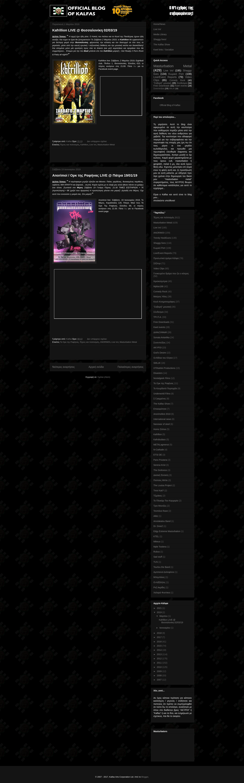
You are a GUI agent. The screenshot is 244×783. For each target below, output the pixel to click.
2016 (159, 641)
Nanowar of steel (161, 424)
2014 (159, 650)
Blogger (144, 777)
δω (135, 66)
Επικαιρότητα (159, 409)
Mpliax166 (158, 286)
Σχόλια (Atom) (104, 377)
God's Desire (159, 352)
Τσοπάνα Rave (160, 511)
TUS (155, 562)
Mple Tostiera (159, 546)
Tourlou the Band (161, 567)
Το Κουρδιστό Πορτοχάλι (165, 388)
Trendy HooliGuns (162, 238)
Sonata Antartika (161, 337)
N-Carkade (158, 449)
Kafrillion (84, 144)
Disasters (157, 373)
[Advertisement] (97, 155)
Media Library (160, 34)
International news (162, 419)
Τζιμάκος (157, 495)
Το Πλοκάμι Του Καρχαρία (165, 500)
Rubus (156, 551)
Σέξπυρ (157, 263)
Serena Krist (159, 465)
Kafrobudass (159, 439)
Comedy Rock (177, 80)
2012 (159, 658)
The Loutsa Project (162, 485)
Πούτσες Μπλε (160, 480)
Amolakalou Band (162, 521)
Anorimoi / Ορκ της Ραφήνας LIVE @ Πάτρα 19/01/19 (94, 175)
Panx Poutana (160, 460)
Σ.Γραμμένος (159, 398)
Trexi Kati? (158, 490)
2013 (159, 654)
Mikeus (156, 541)
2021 (159, 608)
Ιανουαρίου (165, 627)
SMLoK (172, 88)
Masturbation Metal (106, 144)
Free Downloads (161, 85)
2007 (159, 679)
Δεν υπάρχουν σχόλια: (97, 141)
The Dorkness (160, 470)
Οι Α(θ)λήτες (159, 582)
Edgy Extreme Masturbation (166, 531)
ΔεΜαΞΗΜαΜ (160, 332)
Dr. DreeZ (158, 526)
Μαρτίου (163, 616)
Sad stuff (157, 557)
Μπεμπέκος (159, 577)
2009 (159, 671)
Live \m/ (92, 144)
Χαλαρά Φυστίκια (161, 592)
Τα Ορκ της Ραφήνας (69, 342)
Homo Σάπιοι (159, 429)
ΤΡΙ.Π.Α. (157, 317)
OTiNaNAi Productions (164, 368)
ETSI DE (157, 454)
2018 (159, 633)
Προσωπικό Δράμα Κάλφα (166, 258)
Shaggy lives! (159, 39)
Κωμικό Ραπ (176, 73)
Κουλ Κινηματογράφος (164, 301)
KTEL (156, 536)
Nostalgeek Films (161, 378)
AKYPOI (157, 347)
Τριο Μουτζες (159, 506)
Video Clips (158, 268)
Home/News (159, 24)
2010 (159, 667)
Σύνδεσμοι (182, 83)
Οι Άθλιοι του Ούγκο (163, 358)
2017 (159, 637)
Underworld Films (161, 393)
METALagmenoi (161, 444)
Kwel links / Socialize (163, 49)
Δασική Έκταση (160, 475)
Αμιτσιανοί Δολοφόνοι (163, 572)
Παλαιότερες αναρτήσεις (130, 367)
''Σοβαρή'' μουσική (162, 83)
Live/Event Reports (165, 77)
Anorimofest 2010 (162, 414)
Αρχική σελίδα (96, 367)
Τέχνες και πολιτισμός (69, 144)
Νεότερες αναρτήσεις (63, 367)
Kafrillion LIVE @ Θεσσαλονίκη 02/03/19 (84, 30)
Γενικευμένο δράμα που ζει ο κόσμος (171, 273)
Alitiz (155, 516)
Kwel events (181, 85)
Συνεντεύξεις (158, 88)
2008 (159, 675)
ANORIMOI (105, 342)
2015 (159, 646)
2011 (159, 662)
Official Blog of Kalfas (170, 105)
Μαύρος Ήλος (160, 296)
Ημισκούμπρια (160, 281)
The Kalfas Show (161, 44)
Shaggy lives (159, 243)
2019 (159, 612)
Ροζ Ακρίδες (159, 587)
